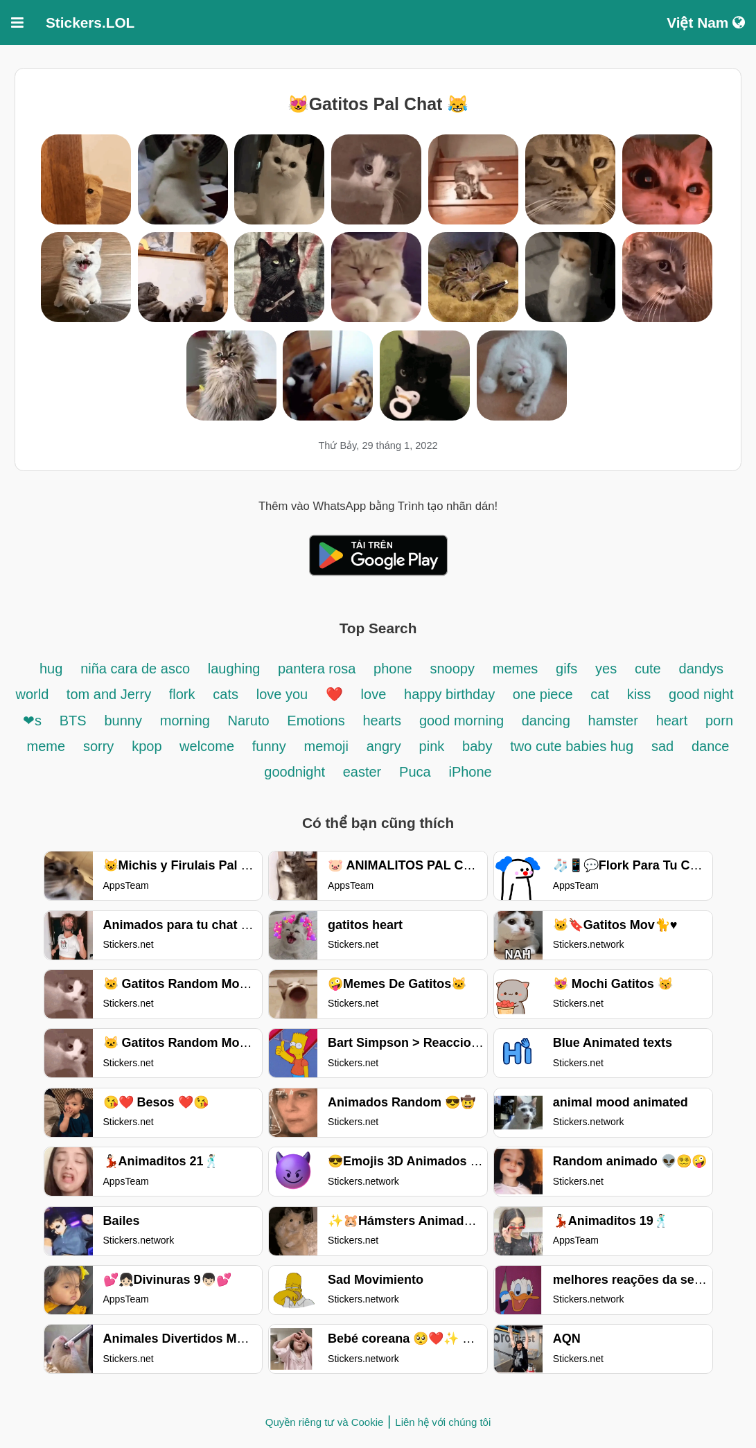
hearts (382, 720)
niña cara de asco (135, 668)
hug (50, 668)
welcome (206, 746)
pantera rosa (316, 668)
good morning (463, 720)
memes (515, 668)
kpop (149, 746)
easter (362, 771)
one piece (543, 694)
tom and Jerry (111, 694)
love (374, 694)
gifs (566, 668)
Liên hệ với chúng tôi (443, 1422)
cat (599, 694)
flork (182, 694)
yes (606, 668)
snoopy (452, 668)
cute (648, 668)
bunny (123, 720)
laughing (236, 668)
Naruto (249, 720)
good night (701, 694)
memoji (326, 746)
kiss (639, 694)
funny (269, 746)
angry (384, 746)
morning (187, 720)
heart (672, 720)
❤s (32, 720)
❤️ (334, 694)
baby (477, 746)
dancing (546, 720)
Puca (415, 771)
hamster (613, 720)
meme (46, 746)
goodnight (296, 771)
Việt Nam (706, 22)
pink (432, 746)
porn (719, 720)
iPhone (469, 771)
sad (662, 746)
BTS (73, 720)
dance (711, 746)
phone (392, 668)
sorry (98, 746)
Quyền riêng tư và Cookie (324, 1422)
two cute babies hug (571, 746)
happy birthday (451, 694)
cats (225, 694)
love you (284, 694)
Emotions (315, 720)
